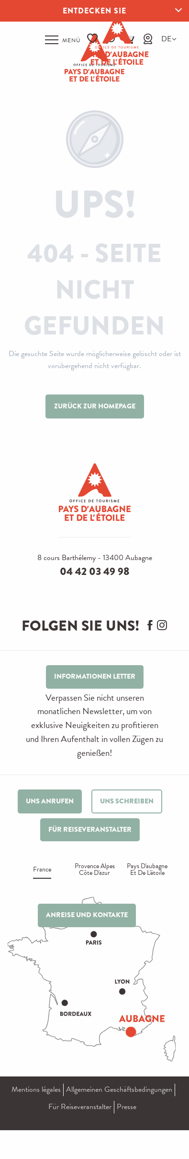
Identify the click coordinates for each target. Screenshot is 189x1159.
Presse (126, 1106)
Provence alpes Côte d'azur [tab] (95, 870)
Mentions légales (36, 1089)
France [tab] (42, 870)
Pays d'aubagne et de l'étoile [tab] (147, 870)
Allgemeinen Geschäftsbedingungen (119, 1089)
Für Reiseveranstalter (79, 1106)
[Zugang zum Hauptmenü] (63, 40)
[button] (166, 39)
